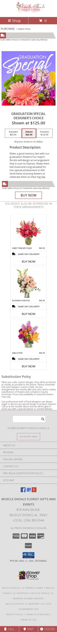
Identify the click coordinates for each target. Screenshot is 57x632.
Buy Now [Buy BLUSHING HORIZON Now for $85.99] (28, 314)
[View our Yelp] (34, 491)
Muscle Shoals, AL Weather (22, 603)
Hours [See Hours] (47, 629)
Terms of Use (28, 619)
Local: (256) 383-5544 (28, 520)
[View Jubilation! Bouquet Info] (28, 335)
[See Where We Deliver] (28, 436)
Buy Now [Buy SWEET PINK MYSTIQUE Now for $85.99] (28, 261)
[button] (28, 555)
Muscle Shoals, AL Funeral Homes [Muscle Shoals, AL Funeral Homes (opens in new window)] (22, 587)
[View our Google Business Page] (28, 491)
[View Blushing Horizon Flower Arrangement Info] (28, 283)
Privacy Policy (15, 614)
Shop (14, 20)
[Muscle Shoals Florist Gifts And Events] (28, 12)
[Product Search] (29, 419)
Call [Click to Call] (9, 629)
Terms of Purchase (37, 614)
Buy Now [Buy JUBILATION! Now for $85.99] (28, 366)
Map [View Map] (29, 629)
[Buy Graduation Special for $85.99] (28, 195)
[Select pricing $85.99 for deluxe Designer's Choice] (29, 133)
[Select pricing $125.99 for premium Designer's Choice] (44, 133)
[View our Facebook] (23, 491)
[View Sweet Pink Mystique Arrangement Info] (28, 230)
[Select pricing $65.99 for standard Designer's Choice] (13, 133)
